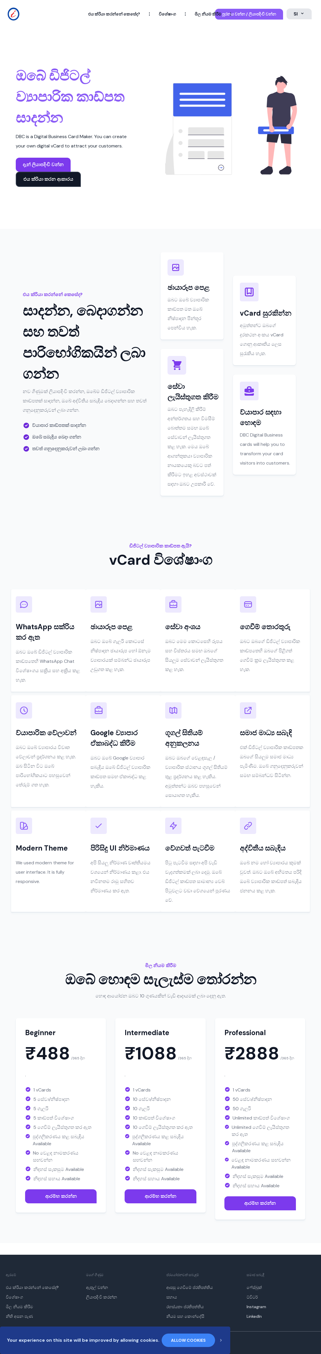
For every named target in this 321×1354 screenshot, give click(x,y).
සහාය (171, 1297)
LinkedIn (254, 1316)
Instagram (256, 1306)
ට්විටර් (252, 1297)
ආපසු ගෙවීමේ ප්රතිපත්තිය (189, 1287)
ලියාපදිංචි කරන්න (101, 1297)
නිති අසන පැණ (19, 1316)
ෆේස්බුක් (254, 1287)
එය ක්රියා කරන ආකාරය (48, 179)
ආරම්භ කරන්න (61, 1196)
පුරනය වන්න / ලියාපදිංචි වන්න (249, 14)
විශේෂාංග (167, 14)
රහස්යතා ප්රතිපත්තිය (185, 1306)
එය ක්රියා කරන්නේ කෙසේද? (114, 14)
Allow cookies (188, 1340)
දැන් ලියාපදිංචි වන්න (43, 164)
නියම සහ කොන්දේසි (185, 1316)
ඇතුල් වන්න (97, 1287)
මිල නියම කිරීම (208, 14)
